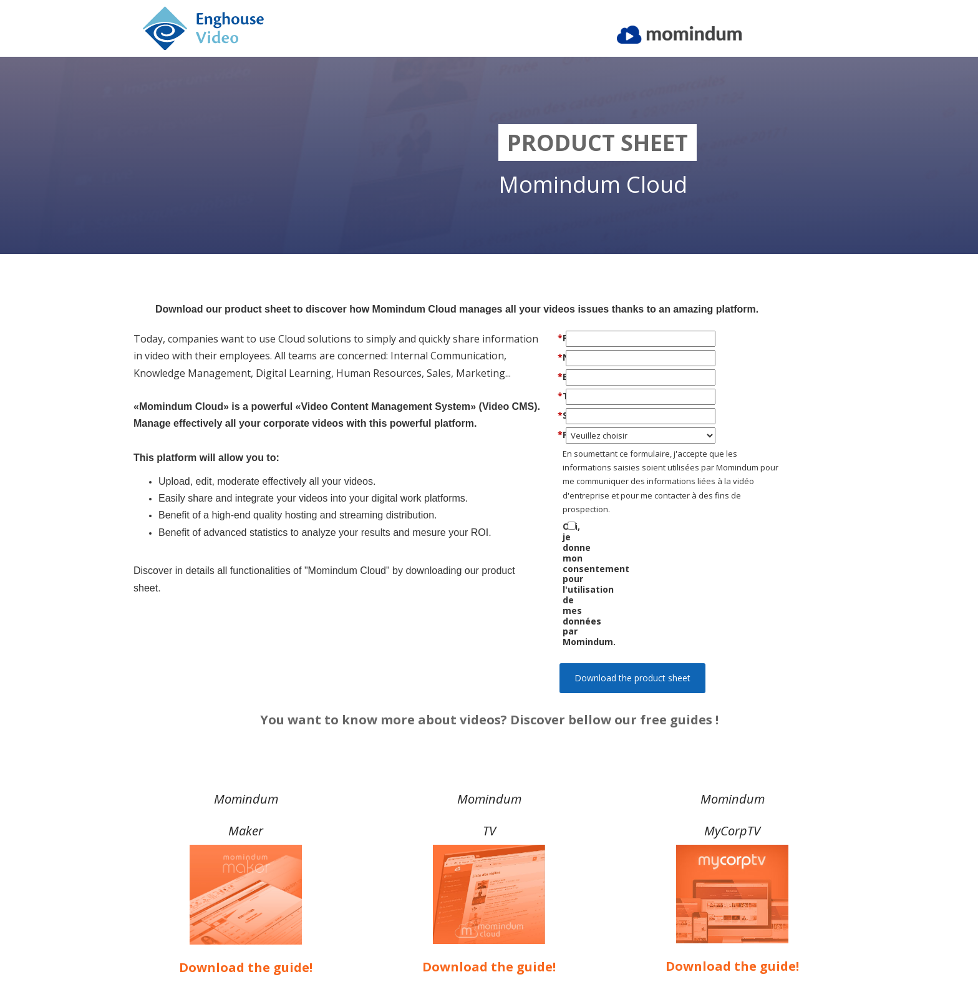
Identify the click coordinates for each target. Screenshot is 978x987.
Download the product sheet (632, 584)
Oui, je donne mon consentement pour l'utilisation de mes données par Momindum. (649, 536)
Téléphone (594, 396)
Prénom (594, 338)
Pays (594, 434)
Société (594, 415)
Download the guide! (245, 893)
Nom (594, 357)
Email (594, 376)
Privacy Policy (732, 949)
